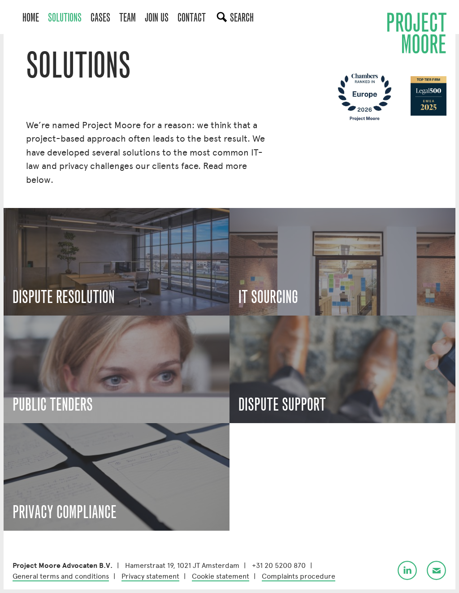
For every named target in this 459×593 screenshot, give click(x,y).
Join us (157, 17)
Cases (100, 17)
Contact (192, 17)
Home (30, 17)
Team (127, 17)
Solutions (65, 17)
